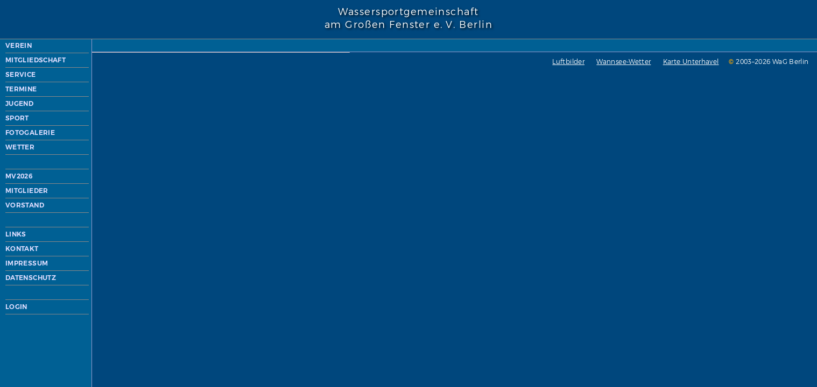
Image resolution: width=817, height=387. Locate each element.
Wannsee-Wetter (427, 300)
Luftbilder (372, 300)
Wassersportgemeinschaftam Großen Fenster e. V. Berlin (408, 18)
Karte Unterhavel (495, 300)
